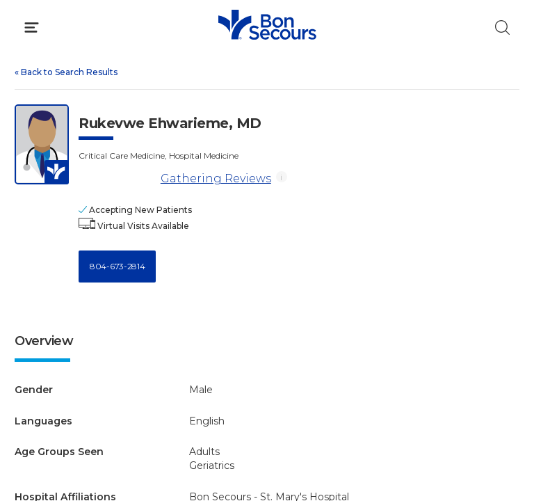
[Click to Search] (502, 27)
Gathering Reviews (216, 178)
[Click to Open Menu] (31, 27)
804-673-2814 (117, 266)
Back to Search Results (66, 72)
